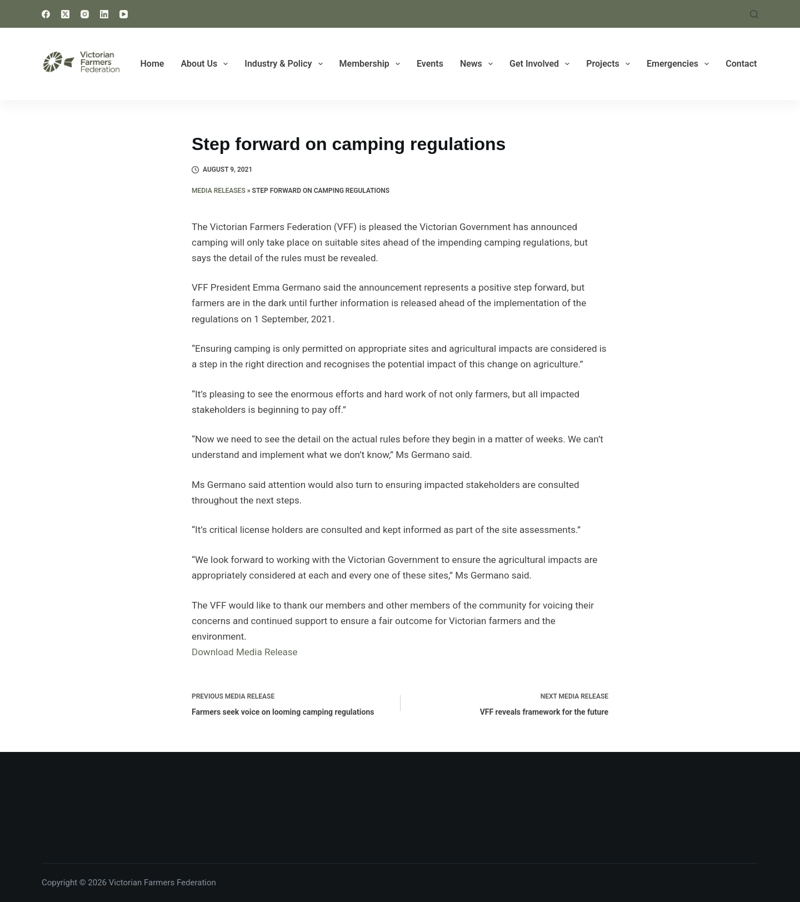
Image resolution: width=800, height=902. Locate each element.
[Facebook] (46, 14)
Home (152, 63)
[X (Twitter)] (65, 14)
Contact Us (747, 63)
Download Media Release (245, 651)
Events (430, 63)
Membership (371, 64)
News (478, 64)
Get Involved (541, 64)
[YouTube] (123, 14)
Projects (610, 64)
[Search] (754, 14)
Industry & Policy (285, 64)
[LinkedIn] (104, 14)
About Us (206, 64)
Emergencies (680, 64)
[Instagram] (85, 14)
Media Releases (219, 191)
